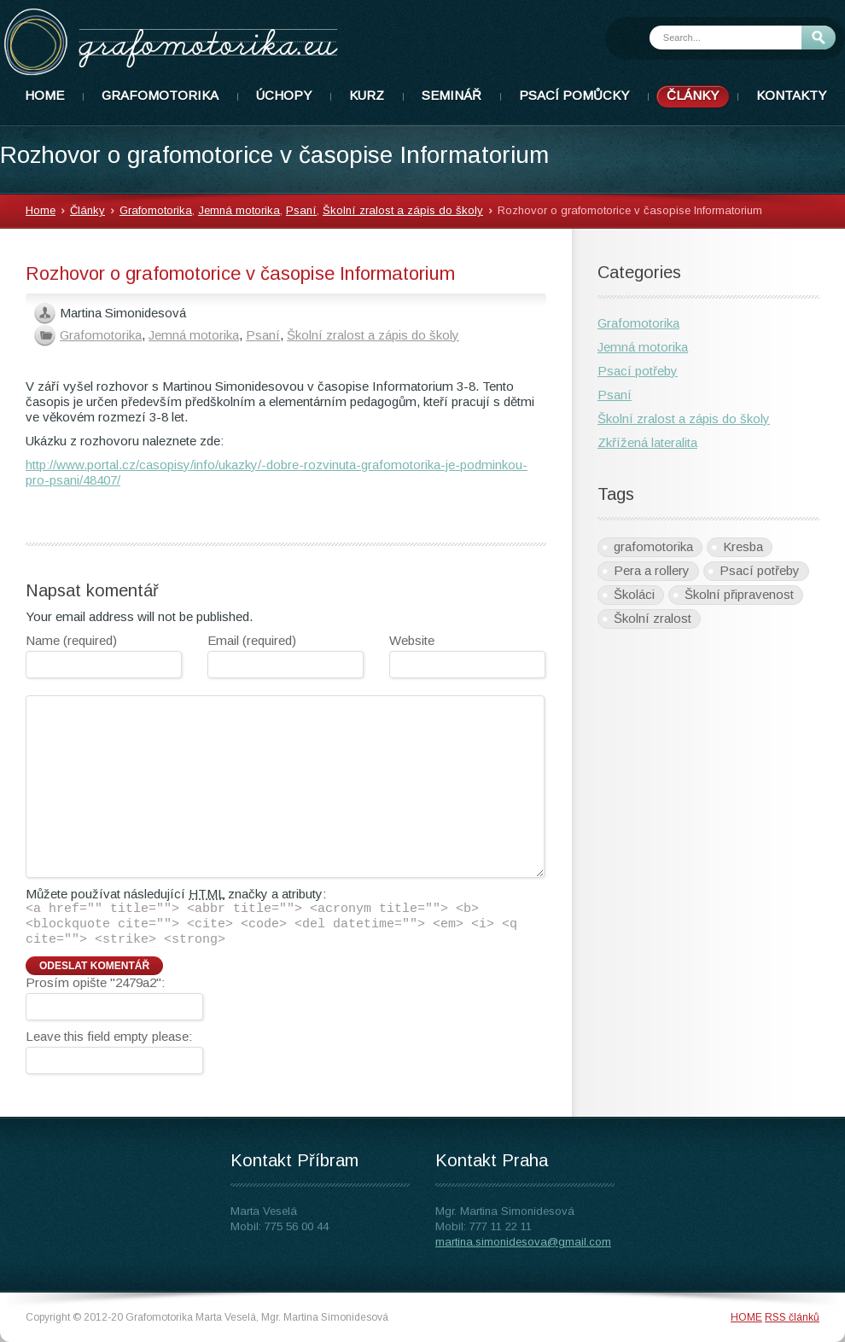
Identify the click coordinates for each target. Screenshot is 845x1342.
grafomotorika (653, 546)
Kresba (743, 546)
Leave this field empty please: (109, 1036)
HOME (746, 1317)
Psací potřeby (637, 370)
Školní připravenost (739, 594)
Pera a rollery (652, 570)
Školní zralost (652, 618)
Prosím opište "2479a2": (95, 982)
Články (87, 210)
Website (411, 640)
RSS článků (792, 1317)
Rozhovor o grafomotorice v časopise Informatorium (240, 273)
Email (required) (251, 640)
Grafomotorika (155, 210)
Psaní (301, 210)
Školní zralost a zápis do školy (403, 210)
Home (40, 210)
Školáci (634, 594)
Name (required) (71, 640)
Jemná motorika (239, 210)
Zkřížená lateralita (647, 442)
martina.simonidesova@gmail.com (523, 1241)
